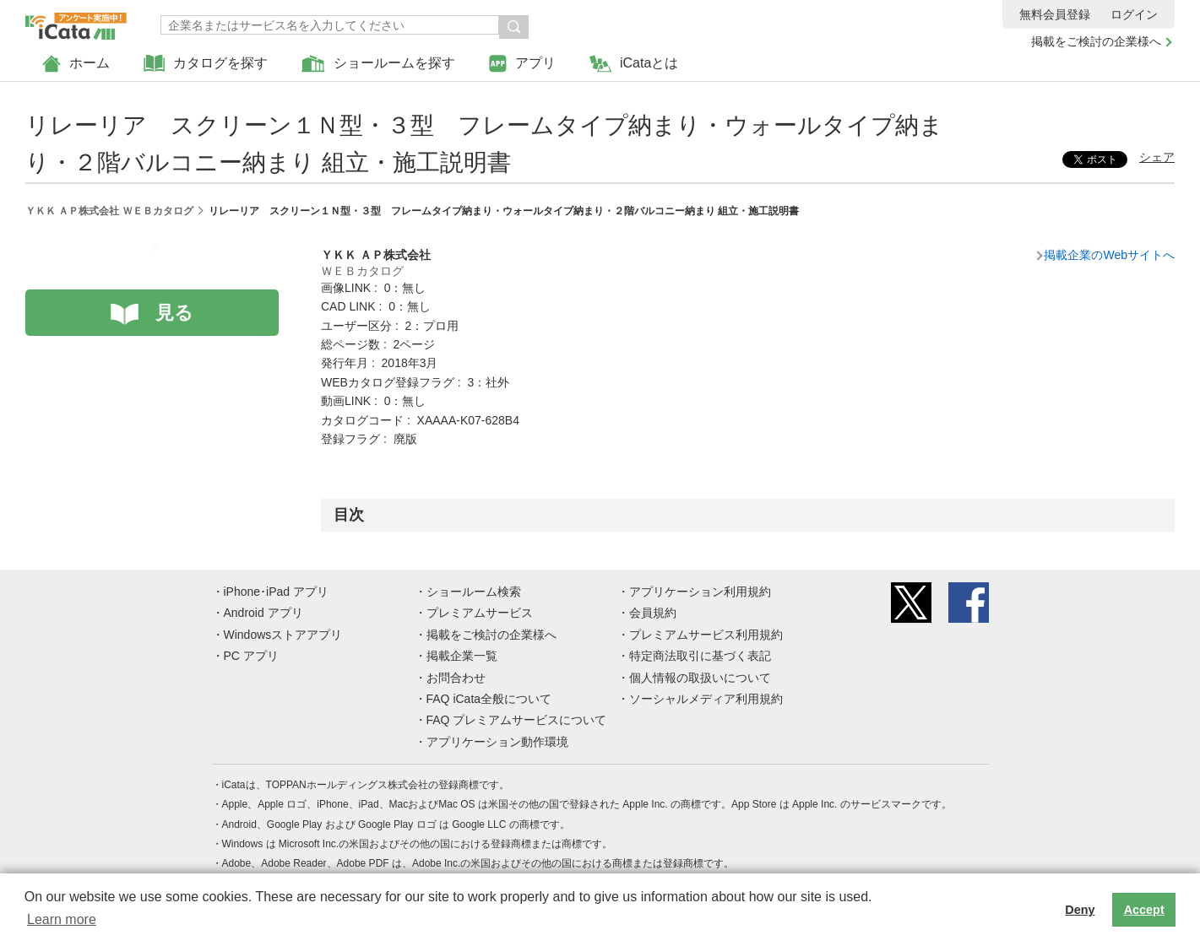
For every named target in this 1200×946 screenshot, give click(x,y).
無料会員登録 (1054, 14)
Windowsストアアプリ (283, 634)
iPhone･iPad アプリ (276, 591)
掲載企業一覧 (461, 655)
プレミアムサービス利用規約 (706, 634)
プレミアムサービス (479, 612)
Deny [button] (1079, 909)
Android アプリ (263, 612)
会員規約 (652, 612)
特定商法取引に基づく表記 (700, 655)
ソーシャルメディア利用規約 (706, 698)
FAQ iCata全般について (489, 698)
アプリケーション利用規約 (700, 591)
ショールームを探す (378, 64)
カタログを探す (206, 64)
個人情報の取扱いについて (700, 677)
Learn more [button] (61, 919)
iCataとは (633, 64)
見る (174, 312)
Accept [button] (1144, 909)
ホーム (76, 64)
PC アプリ (251, 655)
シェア (1157, 157)
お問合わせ (456, 677)
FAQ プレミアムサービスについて (516, 720)
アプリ (522, 64)
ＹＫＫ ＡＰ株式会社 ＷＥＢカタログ (109, 211)
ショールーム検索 (473, 591)
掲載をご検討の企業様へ (1096, 41)
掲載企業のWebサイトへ (1109, 255)
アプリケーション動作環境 (497, 742)
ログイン (1134, 14)
